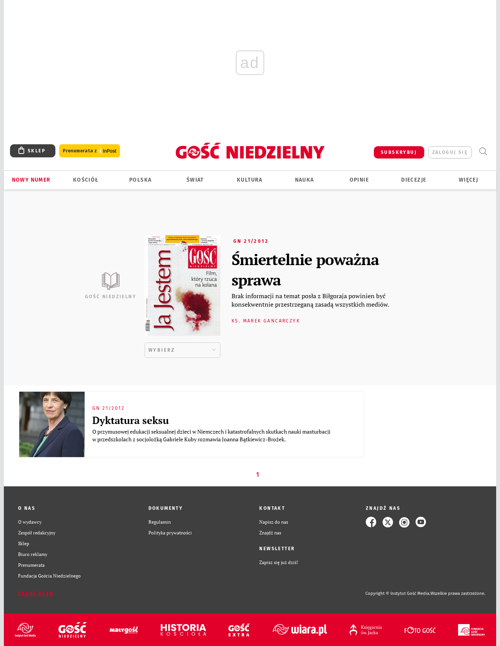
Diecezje (413, 180)
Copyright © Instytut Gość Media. (397, 593)
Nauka (304, 180)
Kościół (86, 180)
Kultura (250, 180)
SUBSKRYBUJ (399, 152)
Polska (140, 180)
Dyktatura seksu (130, 420)
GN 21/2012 (250, 241)
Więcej (468, 180)
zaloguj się (450, 152)
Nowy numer (31, 180)
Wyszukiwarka (483, 151)
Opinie (359, 180)
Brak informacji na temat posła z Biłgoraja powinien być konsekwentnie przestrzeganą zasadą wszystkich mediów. (310, 300)
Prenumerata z (90, 151)
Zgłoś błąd (35, 593)
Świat (195, 180)
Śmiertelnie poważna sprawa (305, 269)
